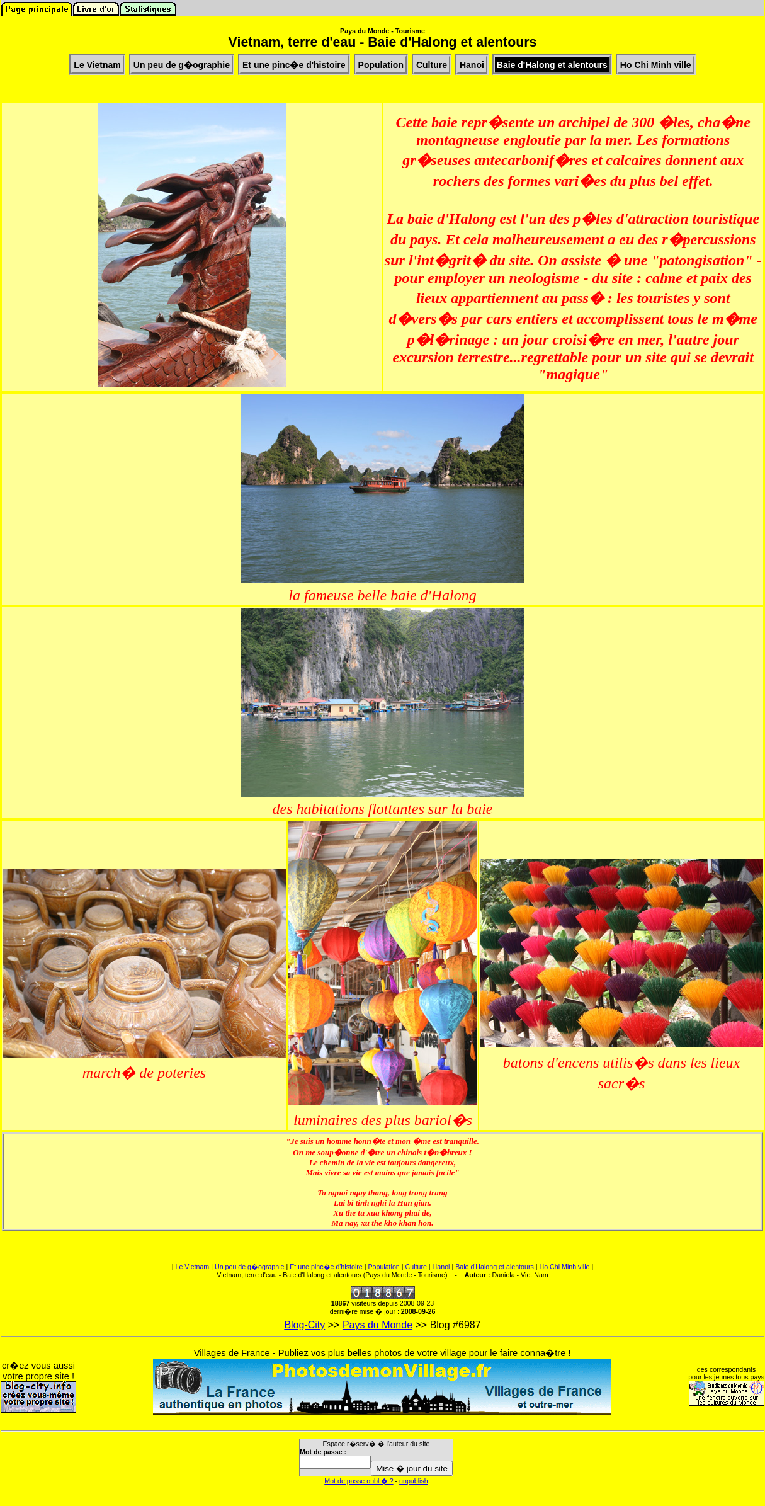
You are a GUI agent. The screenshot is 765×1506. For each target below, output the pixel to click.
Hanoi (441, 1266)
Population (383, 1266)
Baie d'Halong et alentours (494, 1266)
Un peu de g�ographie (250, 1266)
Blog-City (304, 1325)
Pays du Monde (377, 1325)
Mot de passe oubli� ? (358, 1481)
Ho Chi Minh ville (565, 1266)
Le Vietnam (193, 1266)
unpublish (413, 1481)
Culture (416, 1266)
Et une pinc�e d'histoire (326, 1266)
